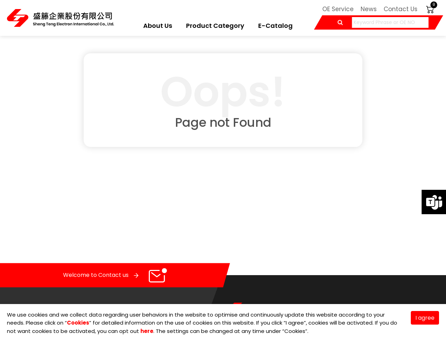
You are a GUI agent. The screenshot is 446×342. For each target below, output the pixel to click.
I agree (425, 318)
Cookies (78, 322)
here (146, 331)
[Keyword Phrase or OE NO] (390, 22)
